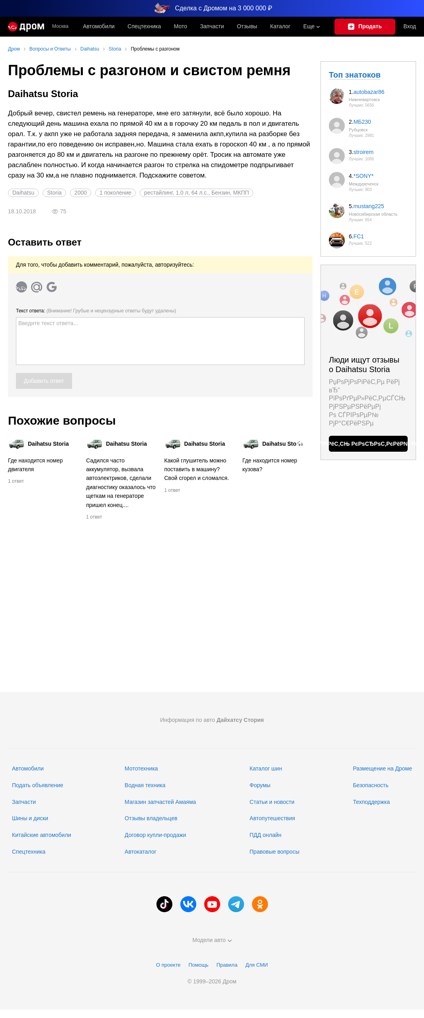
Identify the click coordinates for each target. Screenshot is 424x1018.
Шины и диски (30, 818)
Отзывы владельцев (151, 818)
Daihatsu (23, 192)
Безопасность (370, 785)
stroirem (364, 152)
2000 (80, 192)
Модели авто (212, 940)
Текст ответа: (96, 310)
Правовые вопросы (274, 851)
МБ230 (362, 122)
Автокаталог (140, 851)
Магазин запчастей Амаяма (160, 802)
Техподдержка (371, 802)
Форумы (260, 785)
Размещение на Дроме (382, 768)
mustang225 (369, 206)
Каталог (280, 26)
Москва (60, 26)
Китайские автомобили (41, 835)
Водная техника (145, 785)
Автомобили (99, 26)
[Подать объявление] (365, 27)
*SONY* (364, 176)
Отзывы (247, 26)
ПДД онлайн (265, 835)
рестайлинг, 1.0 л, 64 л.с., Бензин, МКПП (196, 192)
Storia (54, 192)
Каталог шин (266, 768)
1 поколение (115, 192)
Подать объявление (37, 785)
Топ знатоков (355, 74)
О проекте (168, 965)
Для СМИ (256, 965)
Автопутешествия (272, 818)
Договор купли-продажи (155, 835)
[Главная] (26, 27)
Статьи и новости (272, 802)
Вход (409, 26)
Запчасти (212, 26)
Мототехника (141, 768)
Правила (227, 965)
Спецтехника (28, 851)
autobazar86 (369, 92)
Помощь (198, 965)
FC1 (359, 236)
